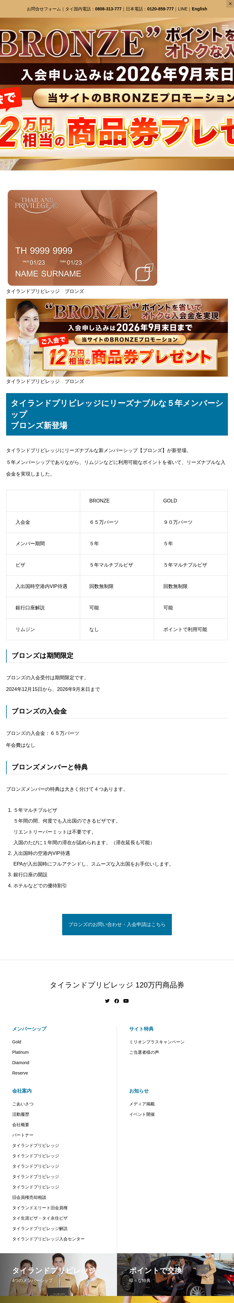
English (199, 8)
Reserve (20, 1073)
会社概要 (20, 1124)
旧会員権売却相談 (29, 1197)
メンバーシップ (29, 1028)
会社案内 (22, 1090)
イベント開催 (142, 1114)
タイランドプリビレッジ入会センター (48, 1238)
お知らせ (139, 1090)
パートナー (23, 1135)
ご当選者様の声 (144, 1052)
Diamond (20, 1062)
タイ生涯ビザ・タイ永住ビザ (40, 1218)
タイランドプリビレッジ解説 (40, 1228)
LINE (182, 8)
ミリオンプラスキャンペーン (157, 1041)
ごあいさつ (23, 1103)
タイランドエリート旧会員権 (40, 1207)
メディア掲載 (142, 1103)
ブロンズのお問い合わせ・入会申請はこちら (117, 924)
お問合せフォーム (44, 8)
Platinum (20, 1052)
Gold (16, 1041)
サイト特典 (141, 1028)
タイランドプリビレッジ (35, 1145)
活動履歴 (20, 1114)
